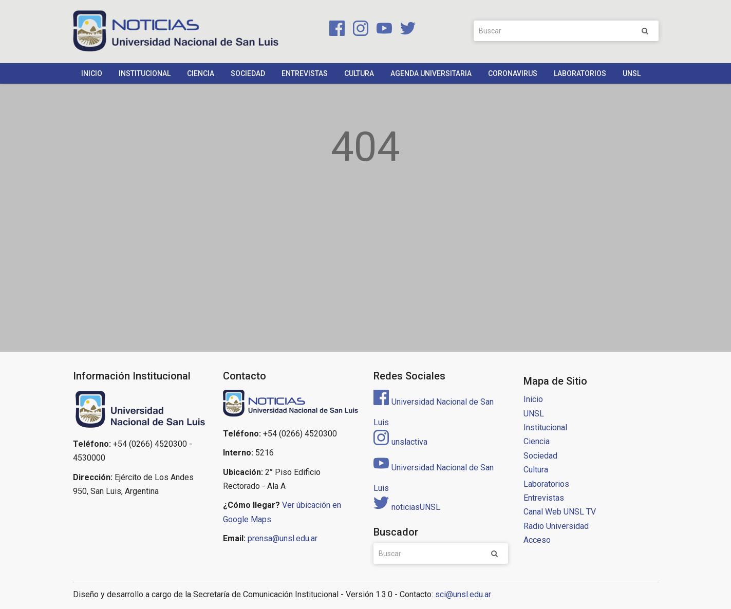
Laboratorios (580, 73)
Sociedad (248, 73)
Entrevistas (305, 73)
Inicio (91, 73)
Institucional (145, 73)
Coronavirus (512, 73)
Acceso (537, 540)
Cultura (359, 73)
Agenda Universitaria (431, 73)
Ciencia (200, 73)
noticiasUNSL (406, 507)
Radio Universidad (556, 526)
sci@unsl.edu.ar (463, 594)
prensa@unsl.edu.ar (282, 538)
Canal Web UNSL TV (559, 512)
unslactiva (400, 442)
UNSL (632, 73)
